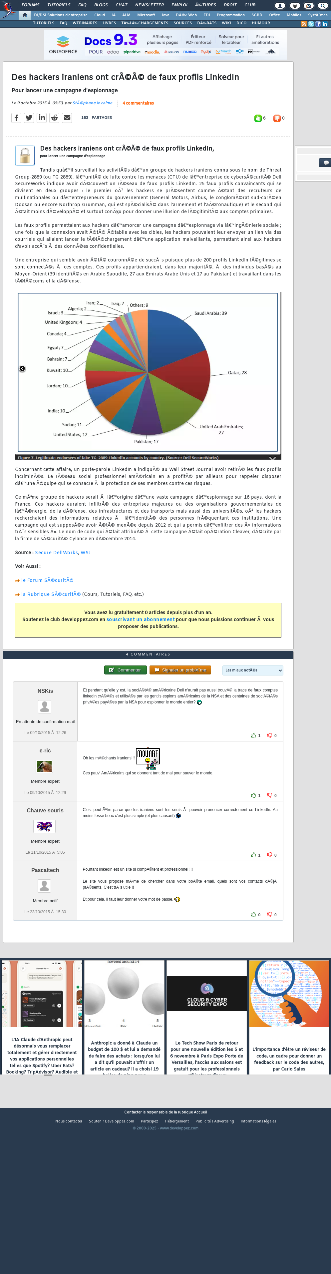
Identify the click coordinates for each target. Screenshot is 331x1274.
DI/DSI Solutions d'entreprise (61, 15)
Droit (230, 5)
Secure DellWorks (56, 575)
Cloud (99, 15)
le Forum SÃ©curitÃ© (47, 602)
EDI (206, 15)
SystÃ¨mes (318, 15)
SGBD (256, 15)
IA (114, 15)
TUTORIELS (43, 23)
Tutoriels (59, 5)
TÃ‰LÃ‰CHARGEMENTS (144, 23)
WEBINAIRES (85, 23)
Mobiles (294, 15)
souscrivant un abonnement (141, 641)
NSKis (45, 756)
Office (274, 15)
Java (165, 15)
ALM (126, 15)
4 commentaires (138, 125)
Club (250, 5)
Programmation (231, 15)
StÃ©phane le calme (92, 125)
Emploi (179, 5)
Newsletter (149, 5)
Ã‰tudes (205, 5)
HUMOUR (261, 23)
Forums (30, 5)
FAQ (82, 5)
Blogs (101, 5)
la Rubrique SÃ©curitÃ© (51, 616)
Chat (121, 5)
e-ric (45, 816)
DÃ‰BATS (206, 23)
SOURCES (182, 23)
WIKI (226, 23)
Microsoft (146, 15)
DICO (241, 23)
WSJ (86, 575)
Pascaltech (45, 935)
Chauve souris (45, 876)
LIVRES (109, 23)
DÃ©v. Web (186, 15)
